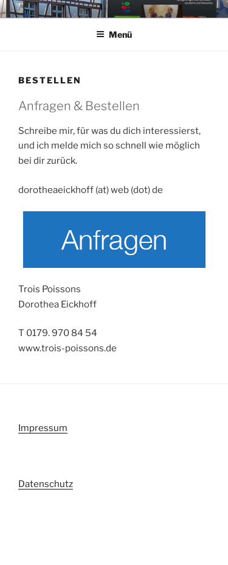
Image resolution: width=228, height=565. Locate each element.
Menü (114, 34)
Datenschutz (45, 484)
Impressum (42, 428)
